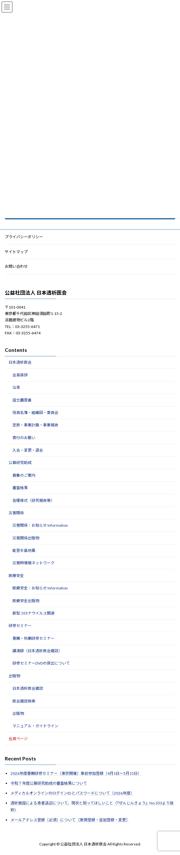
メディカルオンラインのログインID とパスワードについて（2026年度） (72, 793)
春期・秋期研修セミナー (33, 638)
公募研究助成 (20, 462)
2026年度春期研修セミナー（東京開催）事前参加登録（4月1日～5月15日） (76, 773)
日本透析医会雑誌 (27, 688)
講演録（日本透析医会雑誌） (37, 651)
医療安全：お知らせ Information (40, 588)
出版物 (14, 675)
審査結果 (20, 488)
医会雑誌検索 (23, 701)
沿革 (16, 387)
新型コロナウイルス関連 (33, 613)
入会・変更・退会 (27, 450)
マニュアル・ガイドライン (35, 726)
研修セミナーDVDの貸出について (41, 663)
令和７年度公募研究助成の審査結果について (49, 783)
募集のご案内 (23, 475)
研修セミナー (20, 625)
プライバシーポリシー (24, 236)
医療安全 (16, 575)
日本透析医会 (20, 362)
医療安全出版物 (25, 600)
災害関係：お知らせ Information (40, 525)
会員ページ (18, 738)
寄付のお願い (23, 437)
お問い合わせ (16, 266)
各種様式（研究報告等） (33, 500)
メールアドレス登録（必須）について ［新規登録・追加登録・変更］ (70, 820)
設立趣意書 (22, 400)
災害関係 (16, 512)
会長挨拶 (20, 375)
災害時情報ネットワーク (33, 563)
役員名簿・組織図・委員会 (35, 412)
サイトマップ (16, 251)
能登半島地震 (23, 550)
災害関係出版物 (25, 538)
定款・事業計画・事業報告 (35, 425)
